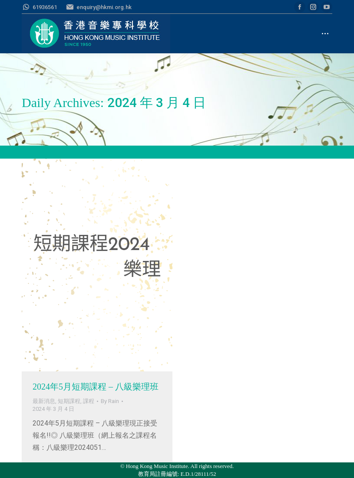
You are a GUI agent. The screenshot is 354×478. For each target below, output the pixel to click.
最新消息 (44, 401)
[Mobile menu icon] (325, 33)
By (110, 401)
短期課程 (69, 401)
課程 (88, 401)
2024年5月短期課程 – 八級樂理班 (96, 386)
